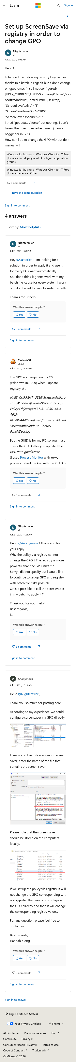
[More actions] (67, 16)
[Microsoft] (38, 5)
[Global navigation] (4, 5)
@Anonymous (28, 543)
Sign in (68, 5)
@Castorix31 (25, 259)
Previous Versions (35, 1033)
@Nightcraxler (28, 694)
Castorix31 (24, 360)
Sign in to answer (15, 1000)
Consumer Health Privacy (19, 1045)
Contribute (10, 1039)
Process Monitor (31, 457)
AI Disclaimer (11, 1033)
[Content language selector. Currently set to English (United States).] (21, 1014)
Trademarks (39, 1050)
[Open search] (59, 5)
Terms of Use (51, 1045)
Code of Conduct (14, 1050)
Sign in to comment (17, 205)
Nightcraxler (21, 51)
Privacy (25, 1039)
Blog (53, 1033)
